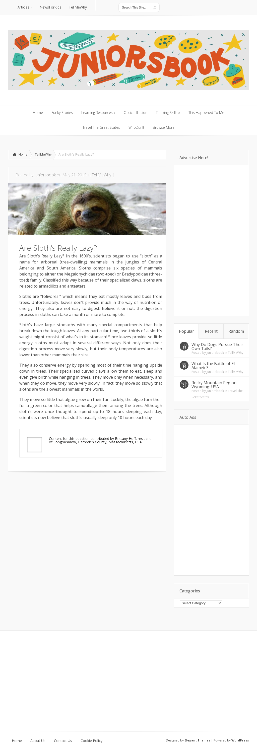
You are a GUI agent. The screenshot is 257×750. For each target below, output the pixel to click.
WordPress (240, 740)
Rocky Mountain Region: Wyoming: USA (214, 384)
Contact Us (63, 740)
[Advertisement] (66, 486)
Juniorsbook (45, 175)
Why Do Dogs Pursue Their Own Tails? (217, 346)
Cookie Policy (91, 740)
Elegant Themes (197, 740)
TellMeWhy (43, 154)
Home (23, 154)
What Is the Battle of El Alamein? (213, 365)
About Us (37, 740)
